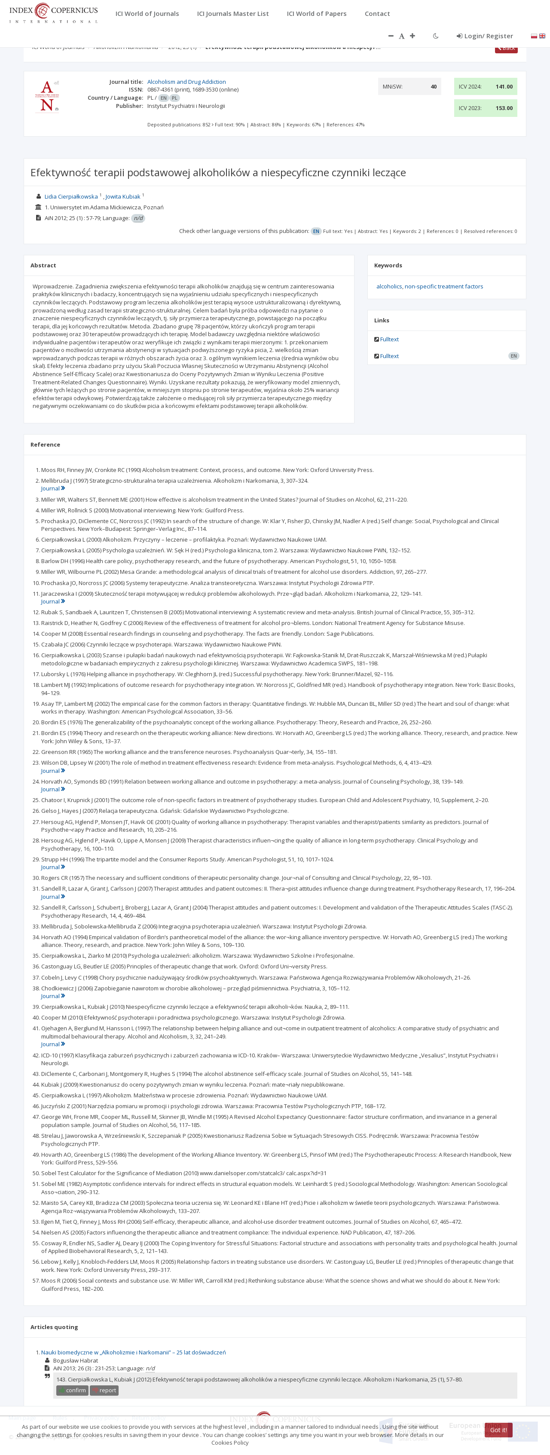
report (104, 1390)
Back (506, 48)
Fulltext (389, 339)
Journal (53, 488)
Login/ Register (485, 35)
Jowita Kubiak (123, 196)
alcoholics (389, 286)
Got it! (498, 1430)
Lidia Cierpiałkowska (71, 196)
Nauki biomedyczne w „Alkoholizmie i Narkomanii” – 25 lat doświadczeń (133, 1352)
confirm (72, 1390)
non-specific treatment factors (444, 286)
